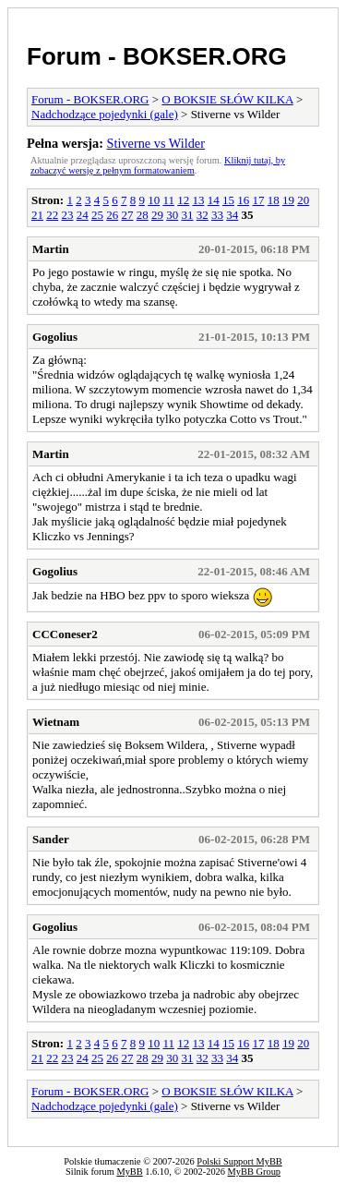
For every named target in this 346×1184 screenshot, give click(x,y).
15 (228, 200)
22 (52, 215)
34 (232, 215)
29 (157, 215)
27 (128, 215)
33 (217, 215)
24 (83, 215)
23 (68, 215)
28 (143, 215)
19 (288, 200)
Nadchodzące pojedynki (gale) (104, 114)
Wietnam (55, 722)
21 (37, 215)
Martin (50, 249)
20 (303, 200)
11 (168, 200)
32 (203, 215)
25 (97, 215)
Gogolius (55, 337)
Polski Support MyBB (239, 1161)
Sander (50, 839)
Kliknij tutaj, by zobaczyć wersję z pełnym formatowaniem (157, 165)
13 (198, 200)
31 (188, 215)
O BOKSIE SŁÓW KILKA (226, 99)
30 (172, 215)
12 (183, 200)
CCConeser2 (65, 634)
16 (243, 200)
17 (258, 200)
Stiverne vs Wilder (156, 143)
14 (214, 200)
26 (112, 215)
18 (274, 200)
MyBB (129, 1171)
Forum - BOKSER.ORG (157, 56)
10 (154, 200)
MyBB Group (254, 1171)
